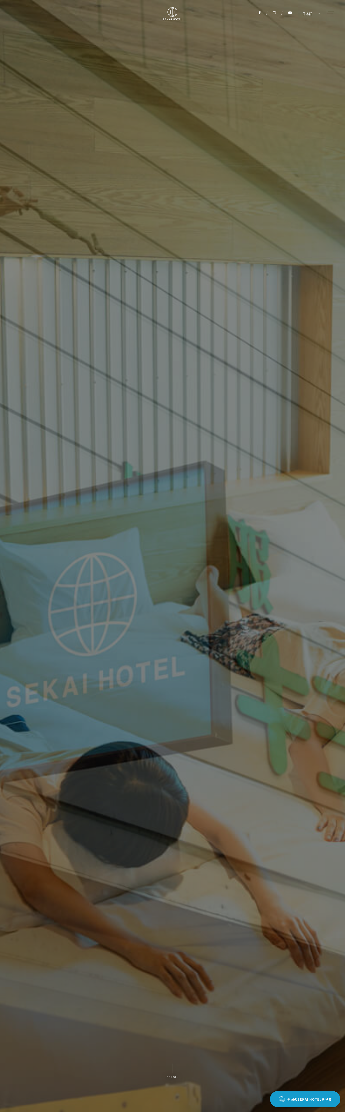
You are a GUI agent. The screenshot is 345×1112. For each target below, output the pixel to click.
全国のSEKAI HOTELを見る (305, 1099)
